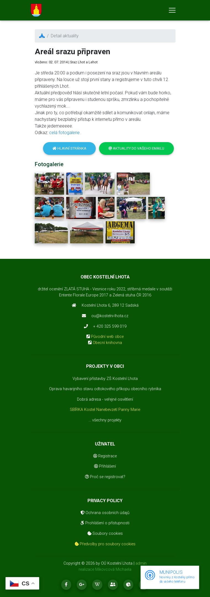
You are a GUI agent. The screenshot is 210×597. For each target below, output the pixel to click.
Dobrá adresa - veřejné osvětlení (105, 399)
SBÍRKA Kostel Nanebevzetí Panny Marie (105, 409)
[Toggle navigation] (172, 11)
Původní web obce (107, 336)
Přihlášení (105, 466)
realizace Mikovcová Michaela (105, 569)
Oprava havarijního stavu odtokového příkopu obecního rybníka (105, 389)
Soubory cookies (105, 533)
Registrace (105, 456)
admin (141, 563)
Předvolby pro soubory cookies (105, 544)
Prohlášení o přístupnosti (105, 523)
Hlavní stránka (69, 148)
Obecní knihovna (107, 342)
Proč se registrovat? (105, 477)
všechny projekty (106, 420)
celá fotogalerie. (65, 132)
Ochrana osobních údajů (105, 512)
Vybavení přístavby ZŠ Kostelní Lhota (105, 378)
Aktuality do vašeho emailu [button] (136, 148)
